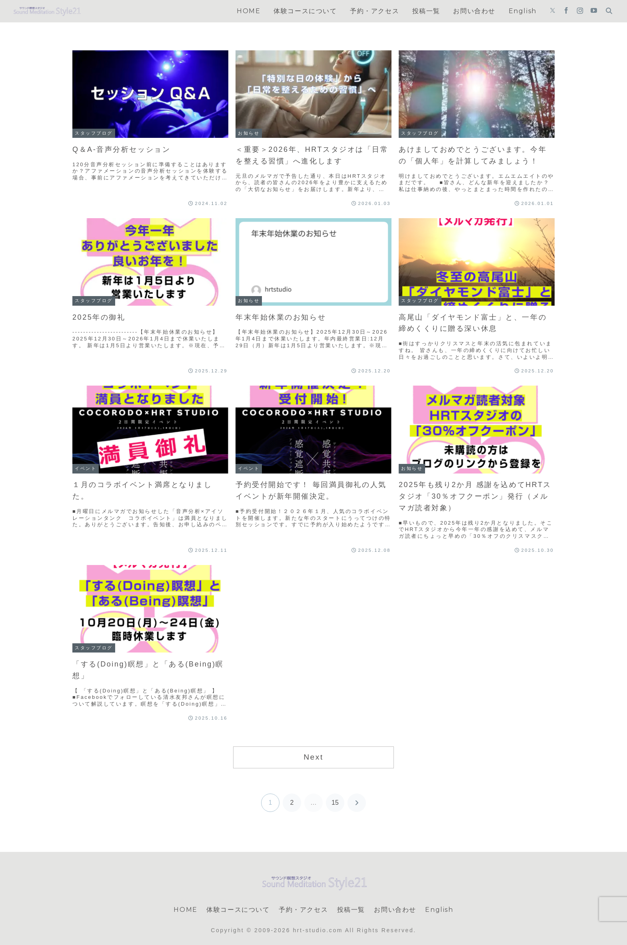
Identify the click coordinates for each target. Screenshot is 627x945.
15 (335, 802)
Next (313, 757)
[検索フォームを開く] (609, 11)
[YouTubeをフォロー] (594, 11)
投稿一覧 (351, 909)
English (439, 909)
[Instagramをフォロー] (580, 11)
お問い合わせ (395, 909)
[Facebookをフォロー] (566, 11)
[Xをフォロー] (552, 11)
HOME (185, 909)
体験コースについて (238, 909)
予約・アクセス (303, 909)
